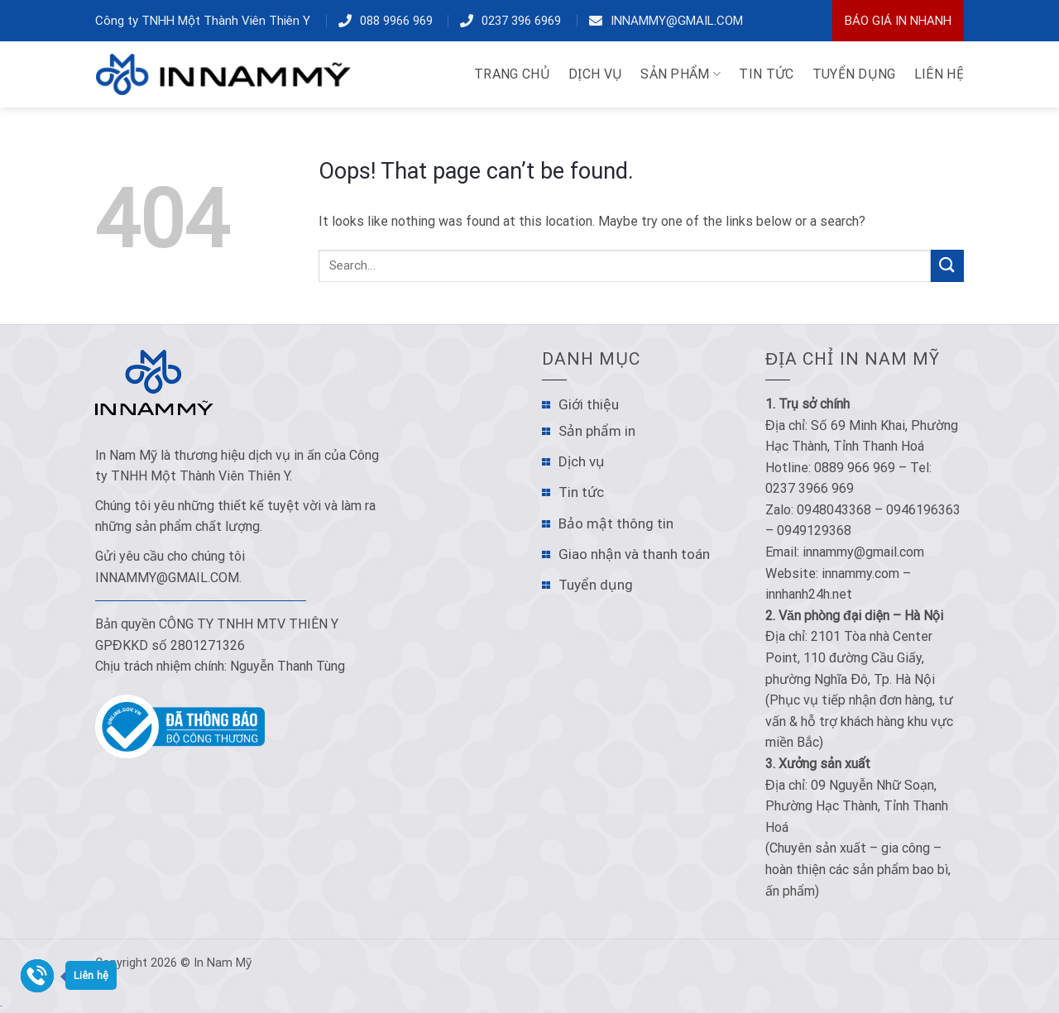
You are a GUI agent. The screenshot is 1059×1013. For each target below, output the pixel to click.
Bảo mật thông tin (615, 523)
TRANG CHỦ (512, 74)
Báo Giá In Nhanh (898, 20)
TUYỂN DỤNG (854, 74)
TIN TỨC (766, 74)
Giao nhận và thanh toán (634, 554)
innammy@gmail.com (677, 20)
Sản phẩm (680, 74)
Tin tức (581, 492)
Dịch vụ (581, 461)
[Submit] (947, 266)
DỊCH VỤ (595, 74)
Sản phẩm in (596, 431)
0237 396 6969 (521, 20)
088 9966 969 (396, 20)
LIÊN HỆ (939, 74)
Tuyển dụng (595, 584)
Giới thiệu (588, 404)
